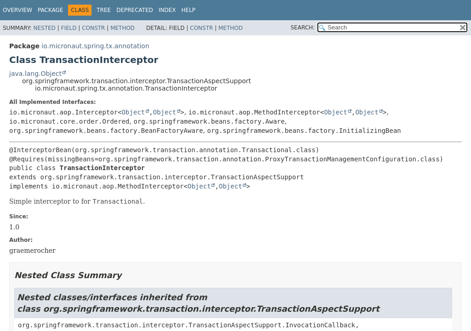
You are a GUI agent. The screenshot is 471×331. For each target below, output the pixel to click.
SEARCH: (303, 27)
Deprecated (134, 10)
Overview (17, 10)
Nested (44, 28)
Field (68, 28)
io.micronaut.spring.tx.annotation (95, 46)
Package (50, 10)
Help (188, 10)
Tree (104, 10)
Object (133, 112)
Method (122, 28)
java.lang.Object (35, 73)
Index (167, 10)
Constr (93, 28)
